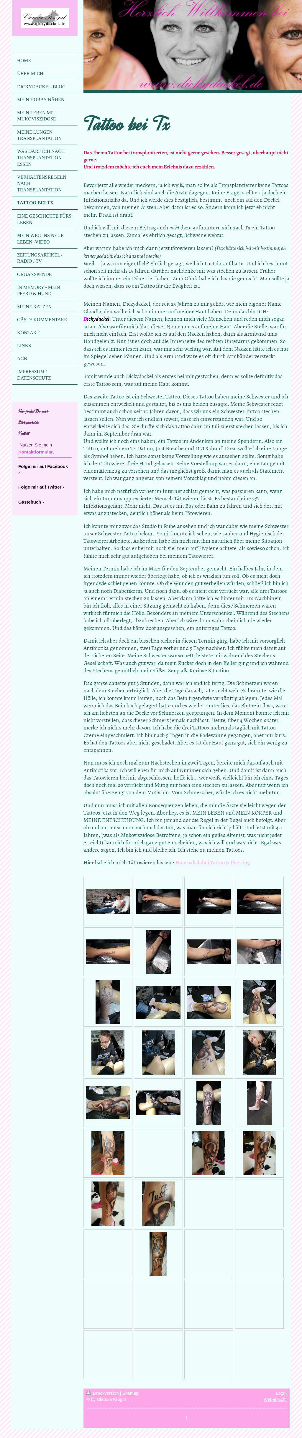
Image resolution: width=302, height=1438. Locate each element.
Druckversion (103, 1393)
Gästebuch (29, 501)
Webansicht (275, 1399)
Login (281, 1393)
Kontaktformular (35, 451)
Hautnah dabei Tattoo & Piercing (212, 862)
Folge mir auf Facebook (43, 466)
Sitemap (130, 1393)
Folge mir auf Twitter (39, 486)
